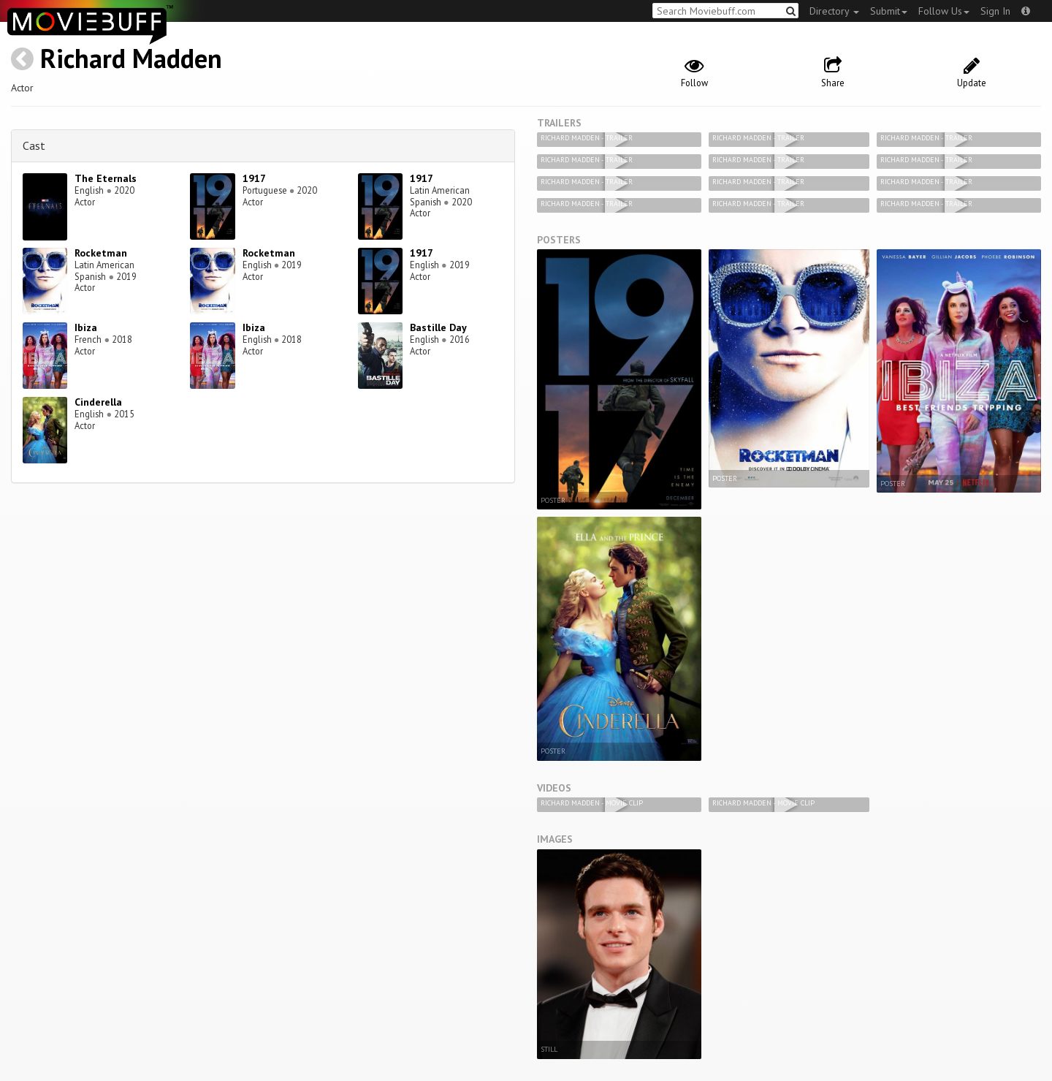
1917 (254, 178)
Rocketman (101, 252)
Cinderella (98, 402)
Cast (34, 145)
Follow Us (943, 11)
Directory (834, 11)
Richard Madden (131, 58)
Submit (888, 11)
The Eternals (106, 178)
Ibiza (86, 327)
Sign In (995, 11)
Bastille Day (438, 327)
